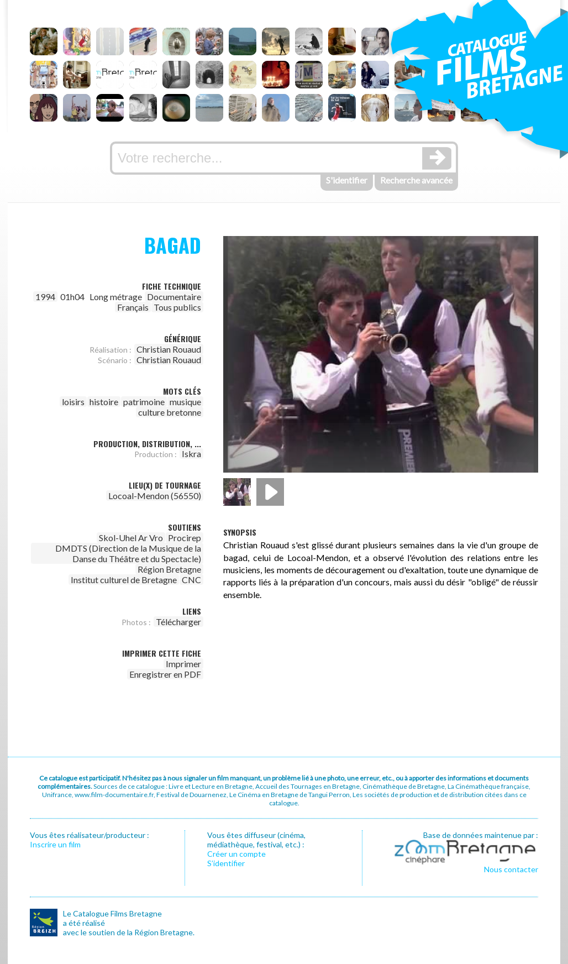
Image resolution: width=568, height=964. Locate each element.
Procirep (184, 537)
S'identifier (346, 180)
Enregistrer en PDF (165, 674)
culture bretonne (169, 412)
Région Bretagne (169, 569)
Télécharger (178, 621)
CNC (191, 579)
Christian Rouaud (168, 349)
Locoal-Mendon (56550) (154, 495)
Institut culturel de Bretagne (124, 579)
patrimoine (144, 401)
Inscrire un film (55, 844)
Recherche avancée (416, 180)
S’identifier (226, 863)
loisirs (73, 401)
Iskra (191, 453)
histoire (104, 401)
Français (133, 307)
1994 (45, 296)
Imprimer (183, 663)
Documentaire (174, 296)
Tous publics (177, 307)
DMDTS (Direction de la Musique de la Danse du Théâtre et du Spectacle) (128, 553)
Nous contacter (511, 869)
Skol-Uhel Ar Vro (131, 537)
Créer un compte (236, 853)
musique (185, 401)
